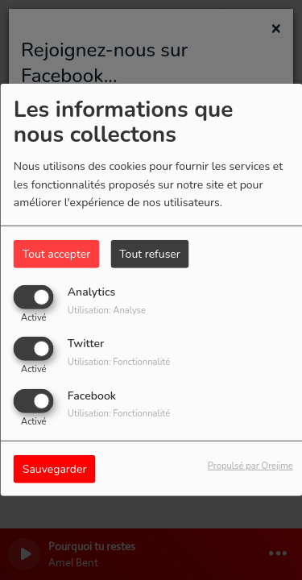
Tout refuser (149, 254)
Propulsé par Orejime (250, 465)
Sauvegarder (55, 468)
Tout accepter (56, 254)
